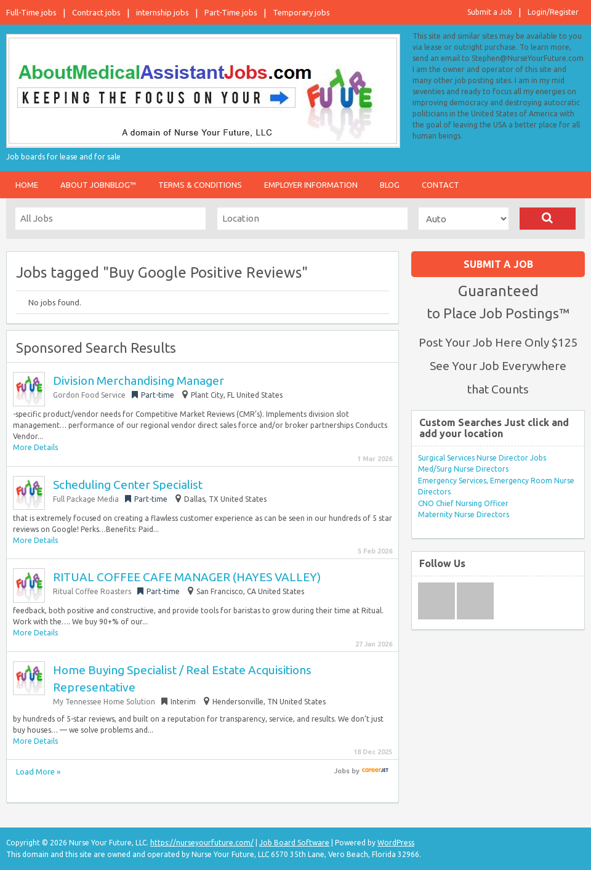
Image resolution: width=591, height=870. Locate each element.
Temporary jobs (301, 12)
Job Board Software (294, 843)
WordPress (395, 843)
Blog (390, 184)
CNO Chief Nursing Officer (463, 503)
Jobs (342, 771)
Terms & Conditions (200, 184)
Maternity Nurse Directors (463, 514)
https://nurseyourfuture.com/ (202, 843)
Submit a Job (489, 12)
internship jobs (162, 12)
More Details (35, 447)
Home (26, 184)
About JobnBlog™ (98, 184)
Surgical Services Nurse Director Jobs (482, 458)
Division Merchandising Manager (138, 380)
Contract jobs (96, 12)
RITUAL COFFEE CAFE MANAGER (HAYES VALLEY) (187, 577)
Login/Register (553, 12)
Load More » (38, 771)
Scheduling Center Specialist (128, 484)
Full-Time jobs (31, 12)
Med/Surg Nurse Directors (463, 469)
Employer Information (311, 184)
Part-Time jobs (230, 12)
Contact (440, 184)
